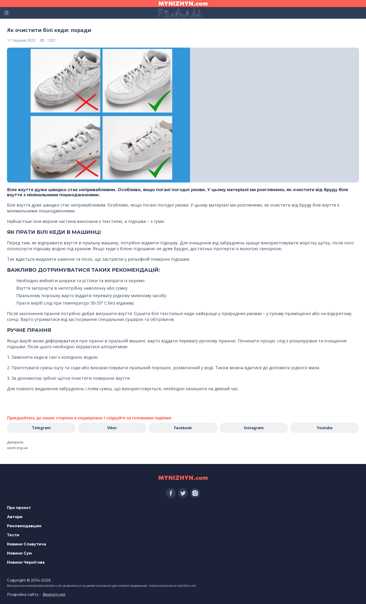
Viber (112, 427)
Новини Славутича (26, 544)
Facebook (183, 427)
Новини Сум (19, 553)
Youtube (325, 427)
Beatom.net (54, 594)
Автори (14, 517)
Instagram (254, 427)
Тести (13, 535)
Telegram (41, 427)
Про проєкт (19, 508)
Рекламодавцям (24, 526)
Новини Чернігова (26, 562)
